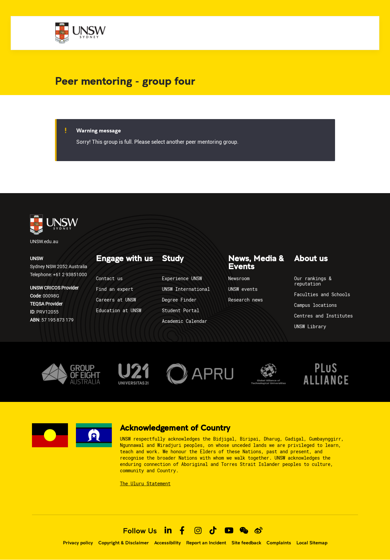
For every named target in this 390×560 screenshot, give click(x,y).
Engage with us (124, 258)
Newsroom (238, 278)
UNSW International (186, 289)
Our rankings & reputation (312, 281)
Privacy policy (78, 542)
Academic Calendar (184, 321)
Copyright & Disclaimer (123, 542)
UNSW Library (310, 326)
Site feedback (246, 542)
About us (311, 258)
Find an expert (114, 289)
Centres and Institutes (323, 316)
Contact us (109, 278)
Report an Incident (206, 542)
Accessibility (167, 542)
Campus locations (315, 305)
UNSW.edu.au (54, 229)
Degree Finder (179, 300)
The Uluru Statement (145, 483)
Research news (245, 300)
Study (173, 258)
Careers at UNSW (116, 300)
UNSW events (242, 289)
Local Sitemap (311, 542)
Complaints (278, 542)
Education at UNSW (118, 310)
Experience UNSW (182, 278)
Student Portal (180, 310)
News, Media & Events (256, 262)
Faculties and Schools (322, 294)
